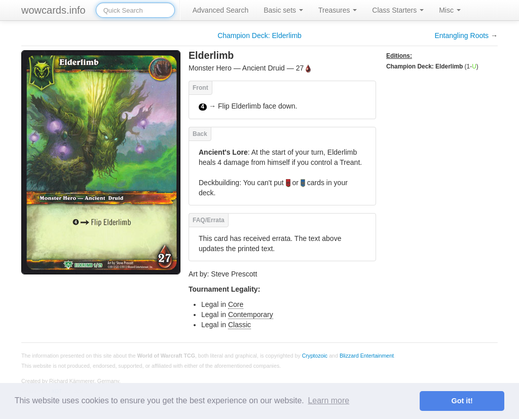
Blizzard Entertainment (367, 355)
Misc (450, 10)
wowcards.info (53, 10)
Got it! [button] (462, 401)
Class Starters (398, 10)
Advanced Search (221, 10)
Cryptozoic (314, 355)
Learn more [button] (328, 400)
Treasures (337, 10)
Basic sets (283, 10)
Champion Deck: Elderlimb (259, 35)
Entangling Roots (461, 35)
